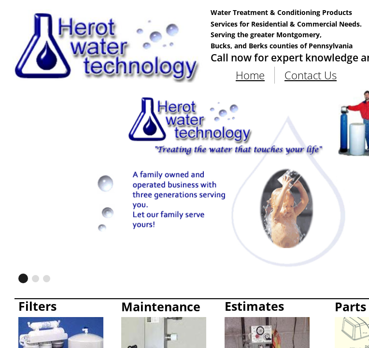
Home (250, 75)
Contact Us (310, 75)
